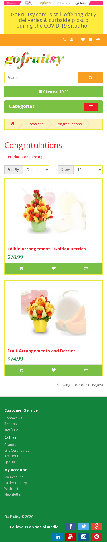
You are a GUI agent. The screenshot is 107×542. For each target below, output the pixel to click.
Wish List (11, 488)
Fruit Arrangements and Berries (41, 350)
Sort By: (13, 169)
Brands (10, 444)
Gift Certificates (16, 450)
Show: (65, 169)
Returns (10, 423)
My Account (13, 477)
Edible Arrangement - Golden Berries (46, 248)
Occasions (35, 124)
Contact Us (13, 418)
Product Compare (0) (25, 156)
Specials (10, 461)
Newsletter (13, 494)
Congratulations (69, 124)
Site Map (11, 429)
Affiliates (11, 456)
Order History (15, 482)
